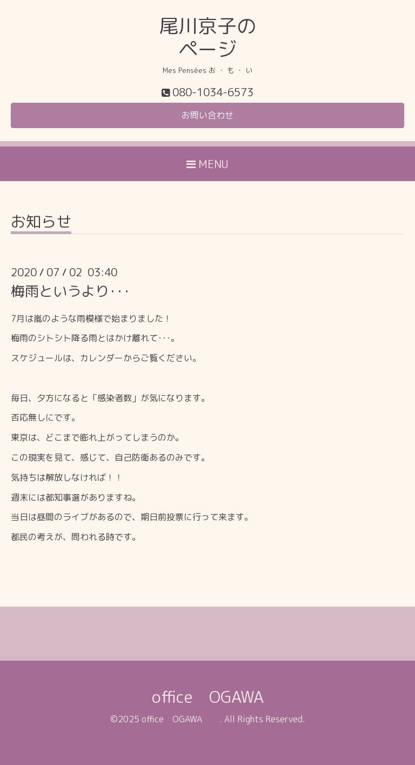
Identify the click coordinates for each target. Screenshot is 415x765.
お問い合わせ (207, 115)
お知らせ (41, 223)
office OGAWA (224, 697)
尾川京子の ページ (207, 37)
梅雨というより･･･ (70, 291)
